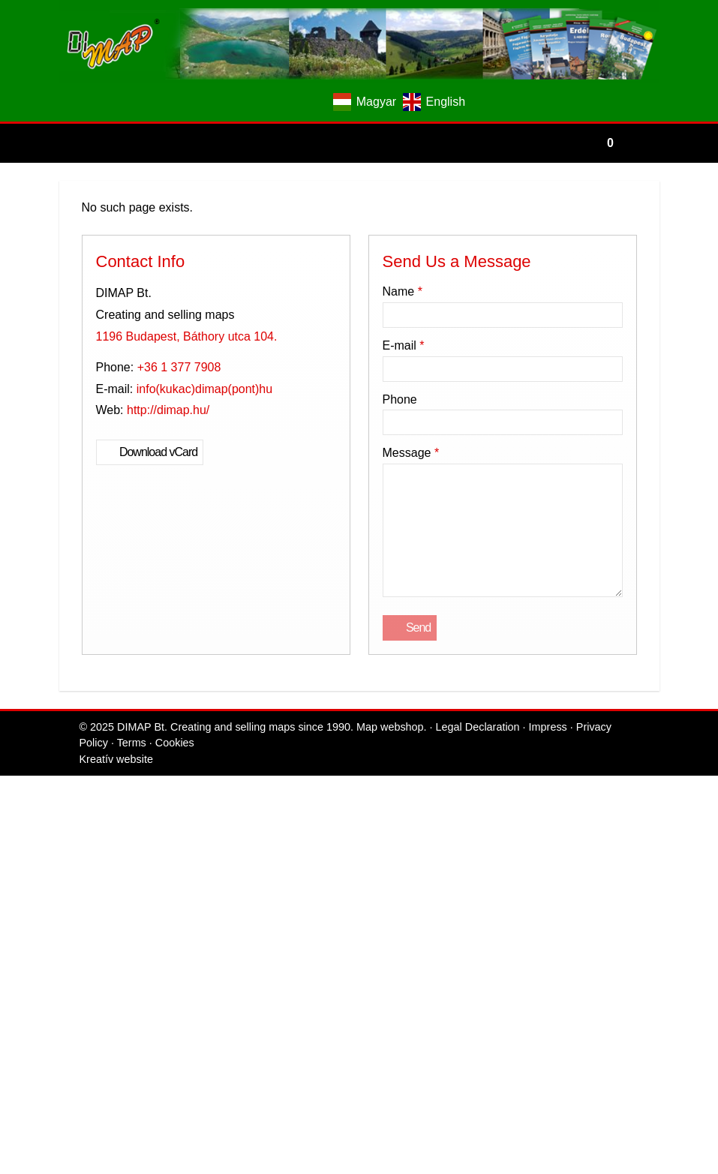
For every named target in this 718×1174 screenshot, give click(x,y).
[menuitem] (101, 288)
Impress (471, 1102)
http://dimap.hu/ (72, 620)
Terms (581, 1102)
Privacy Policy (529, 1102)
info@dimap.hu (83, 607)
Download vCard (47, 634)
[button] (39, 275)
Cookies (618, 1102)
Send (23, 1076)
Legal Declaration (406, 1102)
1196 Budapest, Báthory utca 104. (87, 580)
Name (25, 871)
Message (31, 959)
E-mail (27, 900)
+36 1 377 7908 (82, 593)
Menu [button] (50, 329)
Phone (21, 929)
